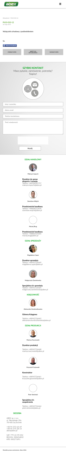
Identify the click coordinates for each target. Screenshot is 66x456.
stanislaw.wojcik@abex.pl (32, 210)
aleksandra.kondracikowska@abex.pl (33, 321)
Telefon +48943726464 (31, 406)
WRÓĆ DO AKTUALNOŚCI (33, 52)
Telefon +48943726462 (31, 319)
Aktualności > (6, 18)
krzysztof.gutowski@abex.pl (33, 379)
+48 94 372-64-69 (14, 427)
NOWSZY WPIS (54, 52)
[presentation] (33, 140)
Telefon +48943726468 (31, 350)
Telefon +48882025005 (31, 234)
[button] (60, 4)
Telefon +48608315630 (31, 209)
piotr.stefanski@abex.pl (31, 408)
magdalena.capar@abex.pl (32, 264)
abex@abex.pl (12, 431)
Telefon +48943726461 (31, 377)
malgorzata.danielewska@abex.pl (33, 290)
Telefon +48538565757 (31, 183)
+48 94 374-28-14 (14, 429)
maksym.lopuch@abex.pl (32, 185)
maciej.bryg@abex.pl (30, 236)
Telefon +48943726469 (31, 263)
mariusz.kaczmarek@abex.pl (33, 351)
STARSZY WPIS (12, 52)
